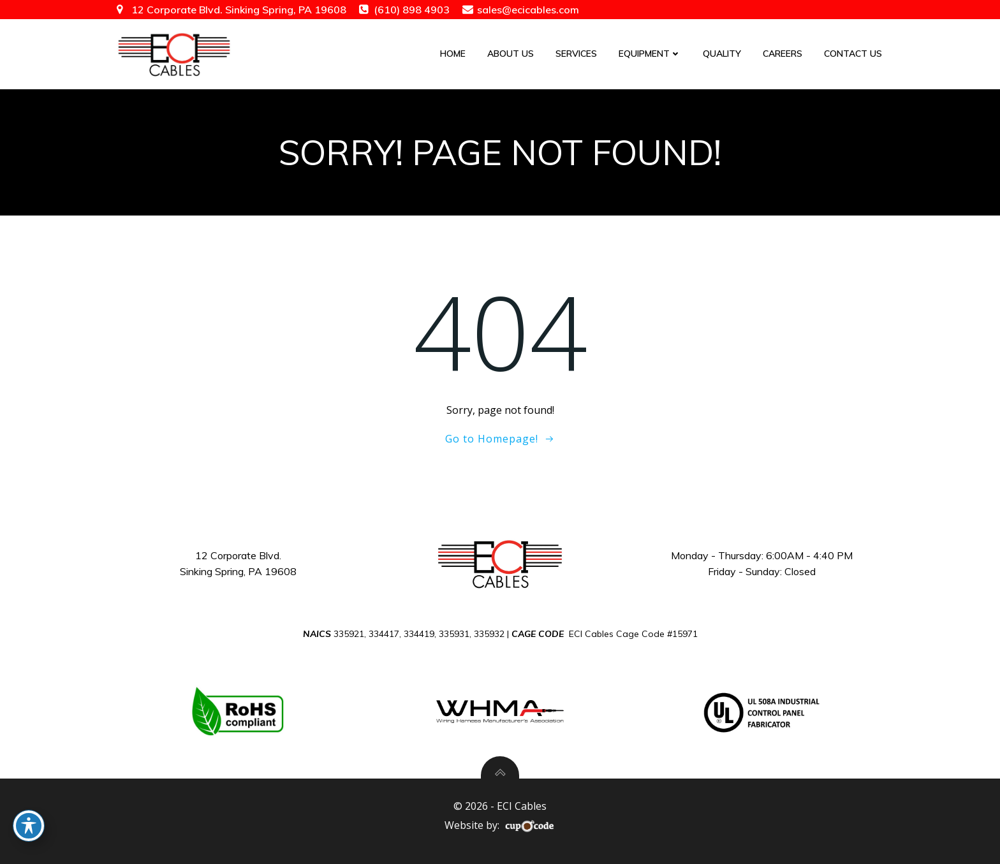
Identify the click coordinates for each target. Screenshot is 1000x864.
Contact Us (853, 53)
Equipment (650, 53)
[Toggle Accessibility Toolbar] (28, 825)
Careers (782, 53)
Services (576, 53)
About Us (510, 53)
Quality (722, 53)
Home (453, 53)
